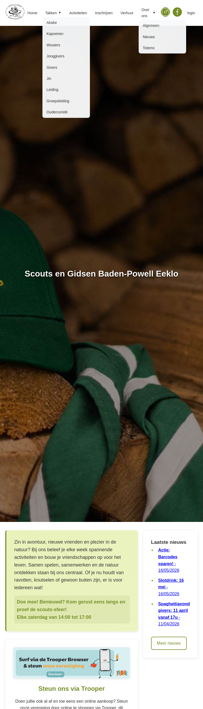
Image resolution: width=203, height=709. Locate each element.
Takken (53, 12)
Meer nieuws (169, 643)
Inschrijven (104, 13)
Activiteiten (78, 13)
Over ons (148, 13)
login (191, 13)
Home (32, 13)
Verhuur (126, 13)
